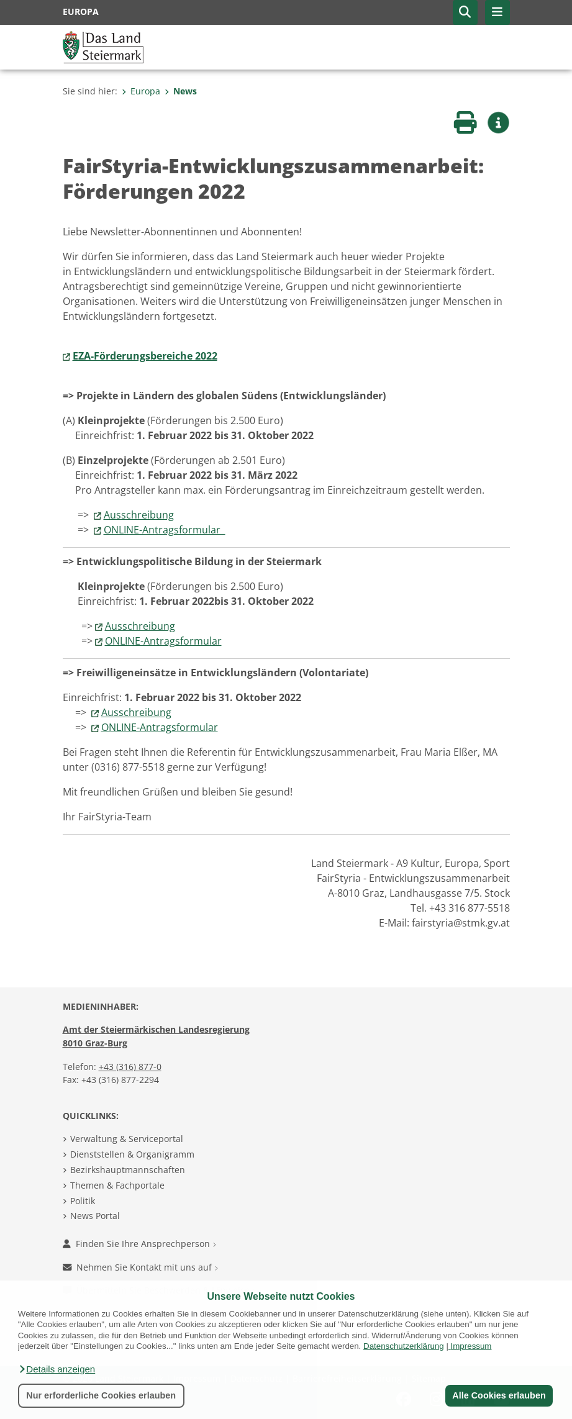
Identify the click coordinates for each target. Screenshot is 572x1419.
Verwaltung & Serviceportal (126, 1139)
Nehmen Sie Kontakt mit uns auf (140, 1267)
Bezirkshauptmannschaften (127, 1170)
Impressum (471, 1346)
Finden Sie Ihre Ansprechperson (139, 1243)
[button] (56, 1369)
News (181, 91)
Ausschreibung (139, 515)
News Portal (95, 1216)
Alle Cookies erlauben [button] (498, 1395)
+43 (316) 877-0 (130, 1066)
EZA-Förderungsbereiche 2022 (145, 356)
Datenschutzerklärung (403, 1346)
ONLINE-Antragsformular (164, 530)
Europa (141, 91)
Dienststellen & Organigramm (132, 1154)
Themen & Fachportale (117, 1185)
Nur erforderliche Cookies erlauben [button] (101, 1395)
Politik (82, 1201)
